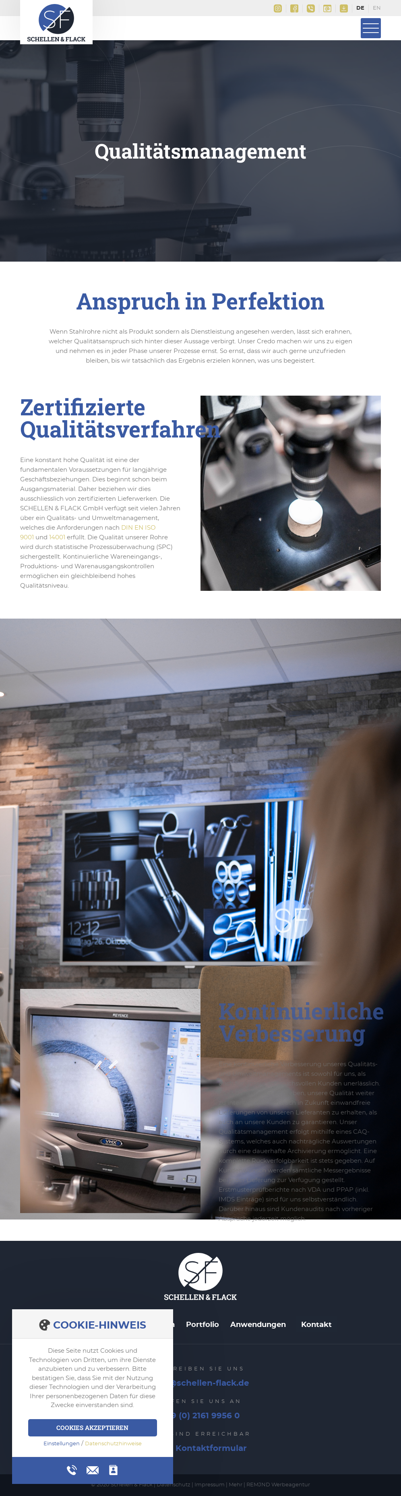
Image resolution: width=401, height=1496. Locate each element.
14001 (57, 537)
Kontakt (316, 1325)
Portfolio (202, 1325)
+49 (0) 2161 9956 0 (200, 1416)
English (377, 8)
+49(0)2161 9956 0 (311, 8)
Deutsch (360, 8)
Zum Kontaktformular (200, 1448)
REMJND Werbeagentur (278, 1485)
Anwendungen (258, 1325)
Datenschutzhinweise (113, 1443)
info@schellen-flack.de (327, 8)
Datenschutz (173, 1485)
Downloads (344, 8)
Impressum (209, 1485)
